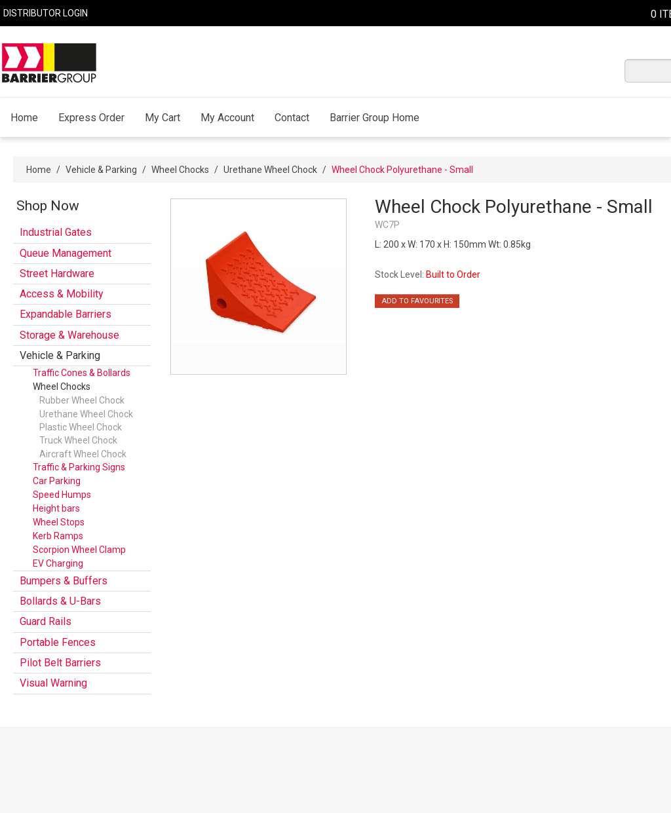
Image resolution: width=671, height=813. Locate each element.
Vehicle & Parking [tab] (60, 355)
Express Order (91, 117)
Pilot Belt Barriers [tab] (60, 662)
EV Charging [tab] (58, 563)
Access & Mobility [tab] (62, 294)
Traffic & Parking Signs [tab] (79, 467)
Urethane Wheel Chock (270, 169)
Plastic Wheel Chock (80, 427)
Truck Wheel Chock (78, 440)
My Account (227, 117)
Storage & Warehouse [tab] (69, 335)
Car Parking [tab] (57, 481)
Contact (292, 117)
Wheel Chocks (180, 169)
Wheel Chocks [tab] (61, 386)
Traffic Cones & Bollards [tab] (81, 373)
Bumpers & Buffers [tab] (63, 581)
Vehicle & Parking (101, 169)
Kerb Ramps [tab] (58, 536)
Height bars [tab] (56, 508)
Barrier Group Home (374, 117)
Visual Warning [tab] (53, 683)
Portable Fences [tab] (58, 642)
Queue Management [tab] (65, 253)
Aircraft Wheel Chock (82, 454)
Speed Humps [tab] (62, 494)
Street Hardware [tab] (57, 273)
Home (24, 117)
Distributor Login (45, 13)
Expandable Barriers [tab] (65, 314)
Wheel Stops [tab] (59, 522)
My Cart (162, 117)
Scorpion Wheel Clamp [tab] (79, 549)
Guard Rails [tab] (45, 621)
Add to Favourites (417, 301)
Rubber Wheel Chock (82, 400)
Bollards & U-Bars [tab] (60, 601)
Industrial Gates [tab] (56, 232)
